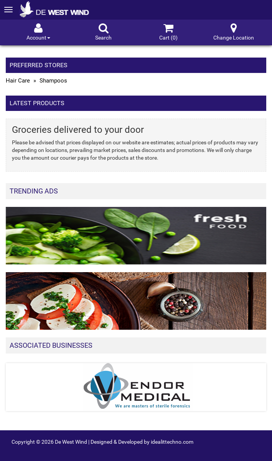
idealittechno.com (172, 442)
